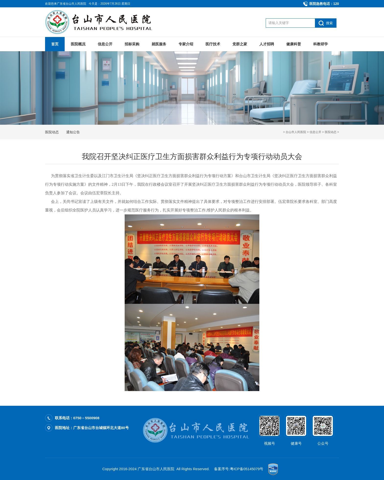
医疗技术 (212, 44)
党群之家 (239, 44)
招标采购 (132, 44)
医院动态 (330, 132)
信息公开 (105, 44)
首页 (55, 44)
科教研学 (320, 44)
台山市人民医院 (296, 132)
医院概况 (78, 44)
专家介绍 (186, 44)
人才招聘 (266, 44)
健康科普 (293, 44)
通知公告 (73, 132)
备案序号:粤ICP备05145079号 (238, 469)
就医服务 (159, 44)
